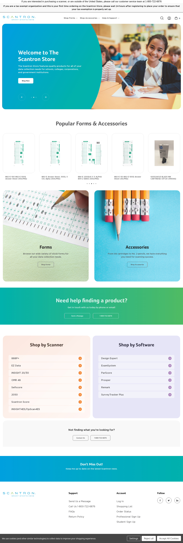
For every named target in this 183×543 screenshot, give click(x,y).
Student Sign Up (126, 521)
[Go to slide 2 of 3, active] (33, 97)
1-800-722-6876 (106, 326)
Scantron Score (46, 412)
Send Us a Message (80, 501)
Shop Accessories (90, 18)
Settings (133, 538)
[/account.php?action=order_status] (169, 18)
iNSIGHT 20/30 (46, 383)
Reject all (149, 538)
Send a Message (77, 326)
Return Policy (76, 516)
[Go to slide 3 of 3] (45, 97)
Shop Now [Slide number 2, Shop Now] (26, 81)
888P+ (46, 368)
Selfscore (46, 397)
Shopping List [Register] (124, 506)
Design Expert (136, 368)
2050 (46, 405)
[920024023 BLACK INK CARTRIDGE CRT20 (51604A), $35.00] (164, 163)
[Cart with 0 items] (177, 18)
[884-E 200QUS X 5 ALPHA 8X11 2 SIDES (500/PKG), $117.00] (91, 163)
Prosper (136, 390)
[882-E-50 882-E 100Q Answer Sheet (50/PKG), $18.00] (128, 163)
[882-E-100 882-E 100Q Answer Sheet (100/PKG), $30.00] (19, 163)
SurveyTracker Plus (136, 405)
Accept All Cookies (169, 538)
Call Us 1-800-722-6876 (82, 506)
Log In (120, 501)
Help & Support (110, 18)
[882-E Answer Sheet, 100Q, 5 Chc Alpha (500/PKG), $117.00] (55, 163)
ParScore (136, 383)
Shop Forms (70, 18)
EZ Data (46, 375)
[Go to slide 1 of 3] (21, 97)
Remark (136, 397)
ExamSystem (136, 375)
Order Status (124, 511)
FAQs (72, 511)
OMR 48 (46, 390)
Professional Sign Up (128, 516)
